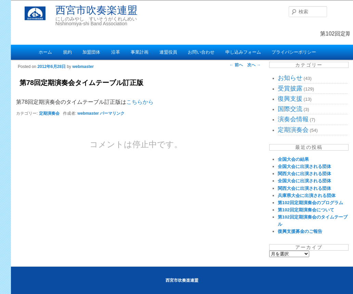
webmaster (83, 66)
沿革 (115, 52)
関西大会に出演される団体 (304, 173)
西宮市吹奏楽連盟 (96, 10)
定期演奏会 (49, 113)
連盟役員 (168, 52)
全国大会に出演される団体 (304, 166)
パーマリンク (112, 113)
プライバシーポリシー (294, 52)
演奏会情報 (293, 119)
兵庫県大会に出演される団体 (307, 195)
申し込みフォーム (243, 52)
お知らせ (290, 77)
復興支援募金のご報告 (300, 231)
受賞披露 (290, 88)
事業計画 (139, 52)
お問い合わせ (201, 52)
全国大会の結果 (293, 159)
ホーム (45, 52)
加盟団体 (91, 52)
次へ (254, 64)
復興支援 (290, 98)
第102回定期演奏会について (306, 209)
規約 (67, 52)
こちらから (140, 102)
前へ (236, 64)
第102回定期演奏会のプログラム (310, 202)
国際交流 (290, 109)
